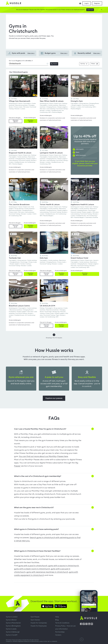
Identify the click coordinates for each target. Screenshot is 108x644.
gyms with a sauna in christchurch (63, 566)
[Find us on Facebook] (81, 624)
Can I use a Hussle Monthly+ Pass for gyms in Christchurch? (40, 429)
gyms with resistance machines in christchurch (47, 572)
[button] (23, 99)
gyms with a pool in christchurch (32, 566)
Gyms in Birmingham (13, 626)
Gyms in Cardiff (11, 635)
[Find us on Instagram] (86, 624)
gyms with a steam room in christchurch (32, 569)
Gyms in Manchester (13, 623)
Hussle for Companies (39, 623)
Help (57, 617)
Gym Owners (35, 620)
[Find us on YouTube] (92, 624)
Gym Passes (35, 617)
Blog (57, 620)
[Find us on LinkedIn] (89, 624)
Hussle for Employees (39, 626)
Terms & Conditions (62, 623)
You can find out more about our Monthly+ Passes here (43, 456)
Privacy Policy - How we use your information (65, 627)
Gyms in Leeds (11, 629)
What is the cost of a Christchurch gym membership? (37, 476)
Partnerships (60, 632)
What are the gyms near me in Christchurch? (34, 507)
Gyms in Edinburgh (12, 632)
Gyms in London (11, 617)
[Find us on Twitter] (84, 624)
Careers (58, 635)
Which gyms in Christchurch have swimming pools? (36, 529)
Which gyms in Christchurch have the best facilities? (37, 551)
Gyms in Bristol (11, 620)
